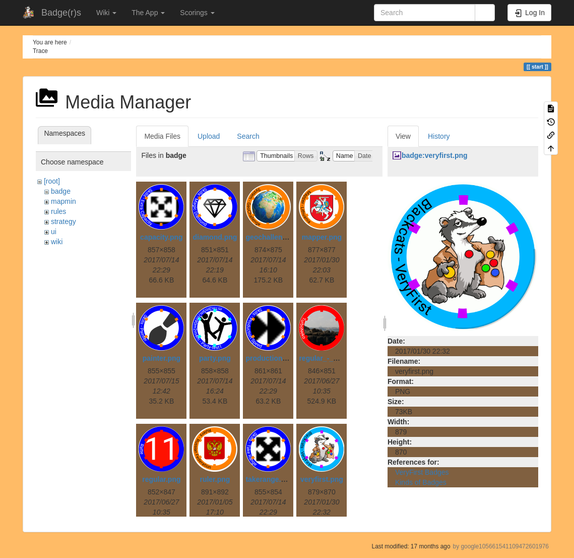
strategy (63, 221)
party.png (215, 358)
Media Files (162, 136)
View (403, 136)
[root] (52, 181)
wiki (56, 242)
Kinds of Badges (421, 482)
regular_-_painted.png (336, 358)
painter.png (161, 358)
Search (248, 136)
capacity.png (161, 237)
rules (58, 211)
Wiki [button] (106, 13)
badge (61, 191)
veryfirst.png (321, 479)
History (439, 136)
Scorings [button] (197, 13)
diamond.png (215, 237)
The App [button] (148, 13)
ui (53, 232)
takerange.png (269, 479)
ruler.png (215, 479)
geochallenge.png (275, 237)
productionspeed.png (281, 358)
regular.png (161, 479)
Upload (209, 136)
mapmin (63, 201)
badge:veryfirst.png (435, 155)
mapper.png (322, 237)
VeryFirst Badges (422, 472)
